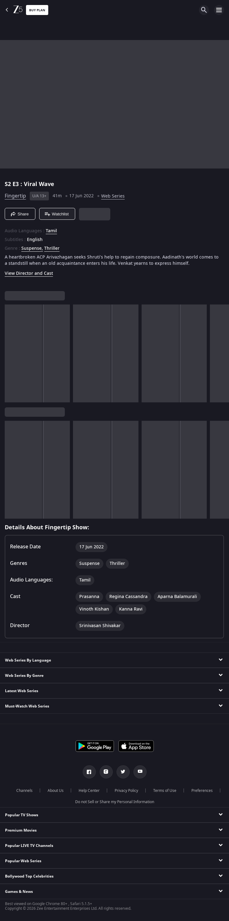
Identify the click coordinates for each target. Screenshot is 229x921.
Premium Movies (21, 830)
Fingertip (15, 196)
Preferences (202, 790)
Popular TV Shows (21, 815)
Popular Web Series (23, 861)
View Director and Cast (29, 273)
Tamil (51, 231)
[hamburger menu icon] (219, 10)
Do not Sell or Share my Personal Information (114, 802)
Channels (24, 790)
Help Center (89, 790)
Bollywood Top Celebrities (29, 876)
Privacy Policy (126, 790)
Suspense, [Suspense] (32, 248)
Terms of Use (164, 790)
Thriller (52, 248)
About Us (56, 790)
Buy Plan (37, 10)
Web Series (113, 196)
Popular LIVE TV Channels (29, 846)
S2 (9, 184)
